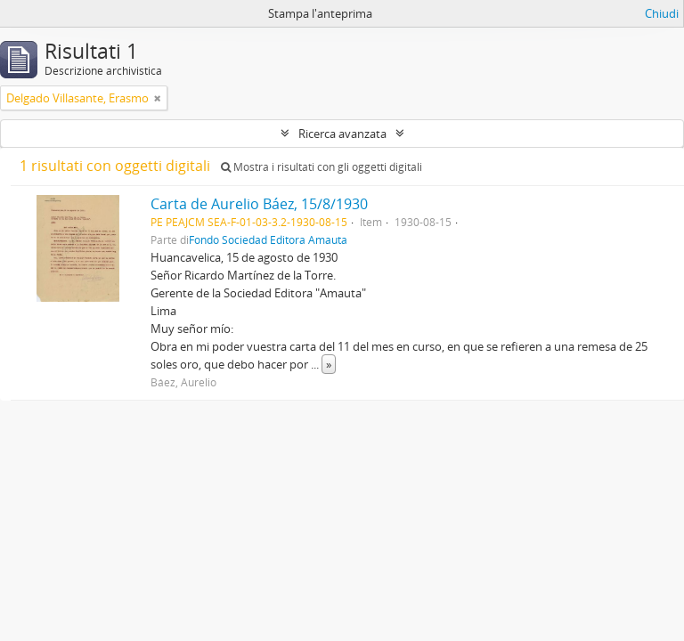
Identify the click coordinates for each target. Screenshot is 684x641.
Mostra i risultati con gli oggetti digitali (321, 166)
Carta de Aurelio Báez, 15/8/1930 (259, 204)
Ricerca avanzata (342, 134)
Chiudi (662, 13)
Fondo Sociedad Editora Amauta (268, 239)
